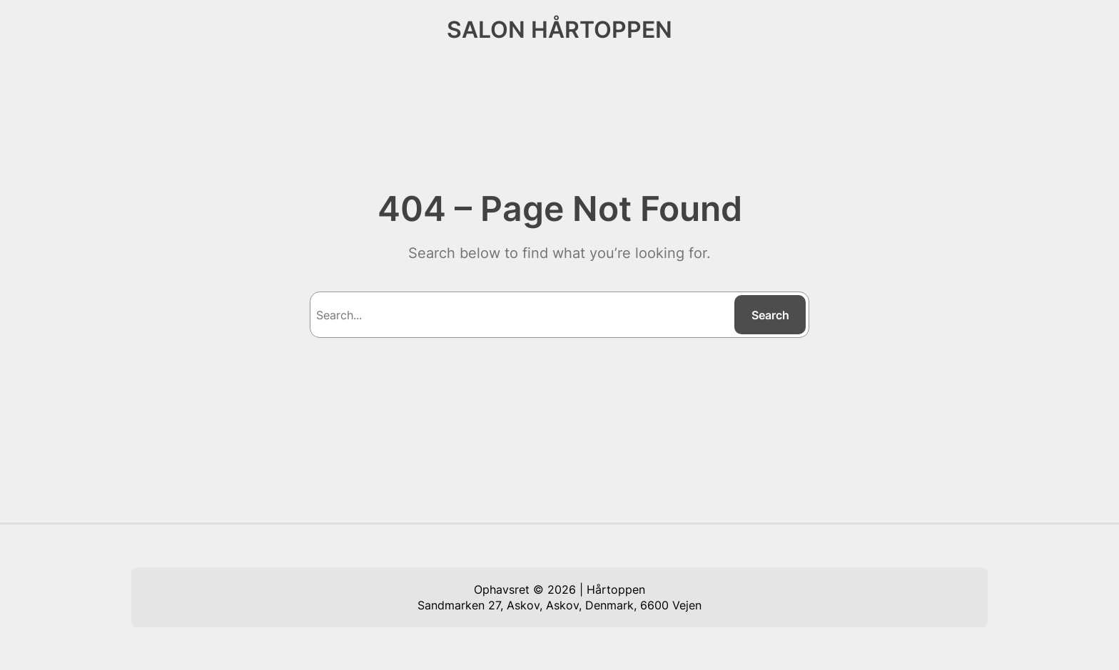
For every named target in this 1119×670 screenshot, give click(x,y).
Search (770, 315)
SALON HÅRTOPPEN (559, 29)
